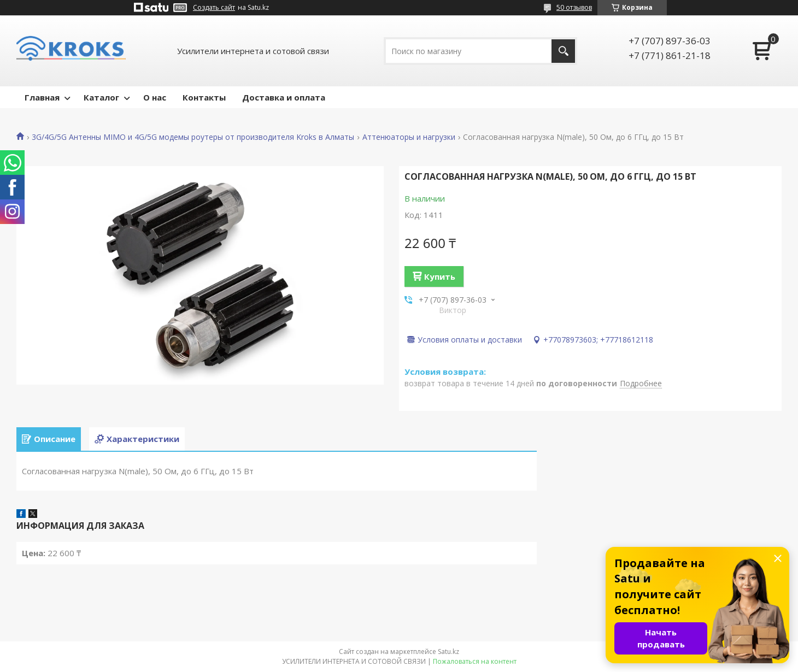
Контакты (204, 97)
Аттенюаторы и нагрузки (408, 137)
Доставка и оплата (283, 97)
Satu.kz (448, 651)
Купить (439, 276)
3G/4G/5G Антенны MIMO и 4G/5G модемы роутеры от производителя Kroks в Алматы (193, 137)
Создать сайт (214, 7)
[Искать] (563, 51)
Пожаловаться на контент (475, 661)
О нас (154, 97)
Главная (42, 97)
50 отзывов (574, 7)
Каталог (101, 97)
